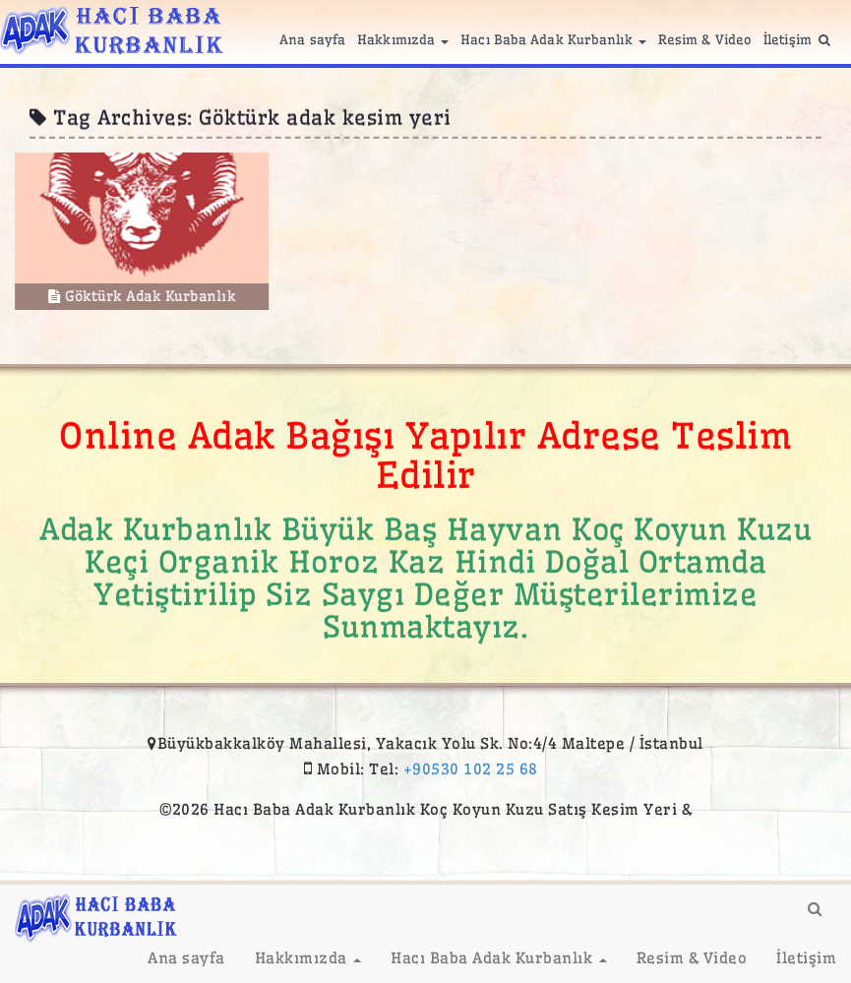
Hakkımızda (403, 39)
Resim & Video (705, 39)
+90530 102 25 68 (470, 769)
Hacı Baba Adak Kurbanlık (553, 39)
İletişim (787, 39)
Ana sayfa (312, 39)
